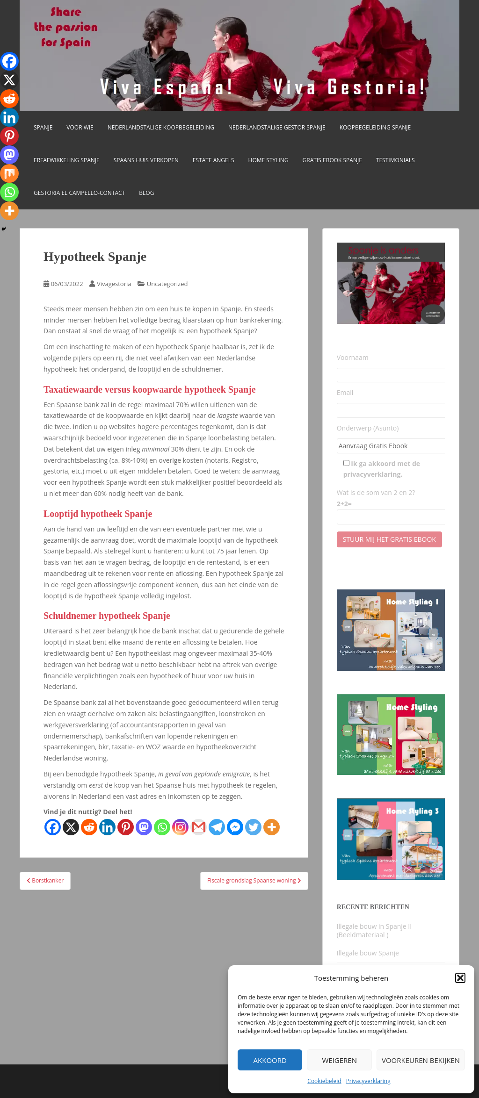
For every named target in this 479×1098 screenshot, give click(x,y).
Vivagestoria (114, 284)
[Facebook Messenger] (235, 827)
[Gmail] (198, 827)
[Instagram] (180, 827)
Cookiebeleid (324, 1081)
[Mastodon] (144, 827)
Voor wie (79, 127)
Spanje (43, 127)
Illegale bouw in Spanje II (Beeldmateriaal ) (374, 930)
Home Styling (268, 160)
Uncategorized (167, 284)
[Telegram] (217, 827)
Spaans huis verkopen (146, 160)
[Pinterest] (125, 827)
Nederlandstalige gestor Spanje (277, 127)
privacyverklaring (372, 474)
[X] (71, 827)
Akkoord (270, 1060)
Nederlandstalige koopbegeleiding (161, 127)
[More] (271, 827)
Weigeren (339, 1060)
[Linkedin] (107, 827)
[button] (460, 978)
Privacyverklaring (368, 1081)
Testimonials (395, 160)
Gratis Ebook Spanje (332, 160)
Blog (146, 193)
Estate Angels (213, 160)
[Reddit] (89, 827)
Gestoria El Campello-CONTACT (79, 193)
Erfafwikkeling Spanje (67, 160)
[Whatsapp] (162, 827)
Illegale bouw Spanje (368, 952)
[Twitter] (253, 827)
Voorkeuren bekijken (421, 1060)
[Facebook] (52, 827)
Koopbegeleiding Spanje (375, 127)
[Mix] (9, 173)
